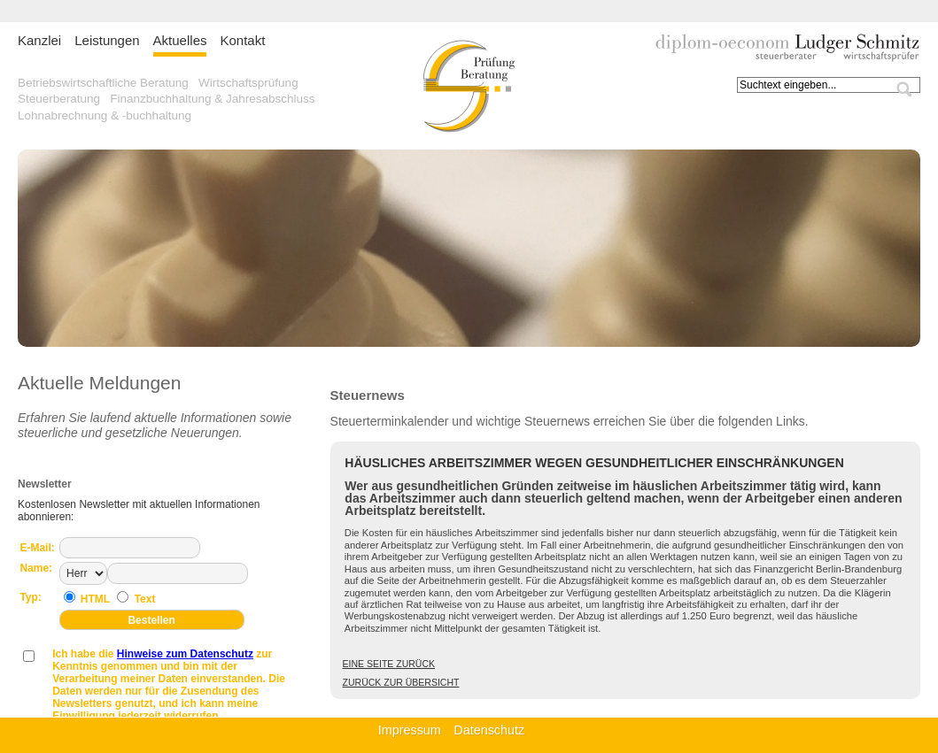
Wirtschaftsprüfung (248, 82)
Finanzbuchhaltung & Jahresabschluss (212, 98)
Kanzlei (39, 40)
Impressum (409, 730)
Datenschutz (488, 730)
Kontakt (242, 40)
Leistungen (106, 40)
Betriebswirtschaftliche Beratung (103, 82)
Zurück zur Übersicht (401, 682)
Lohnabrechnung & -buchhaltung (104, 115)
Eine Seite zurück (389, 663)
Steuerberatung (59, 98)
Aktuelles (180, 40)
